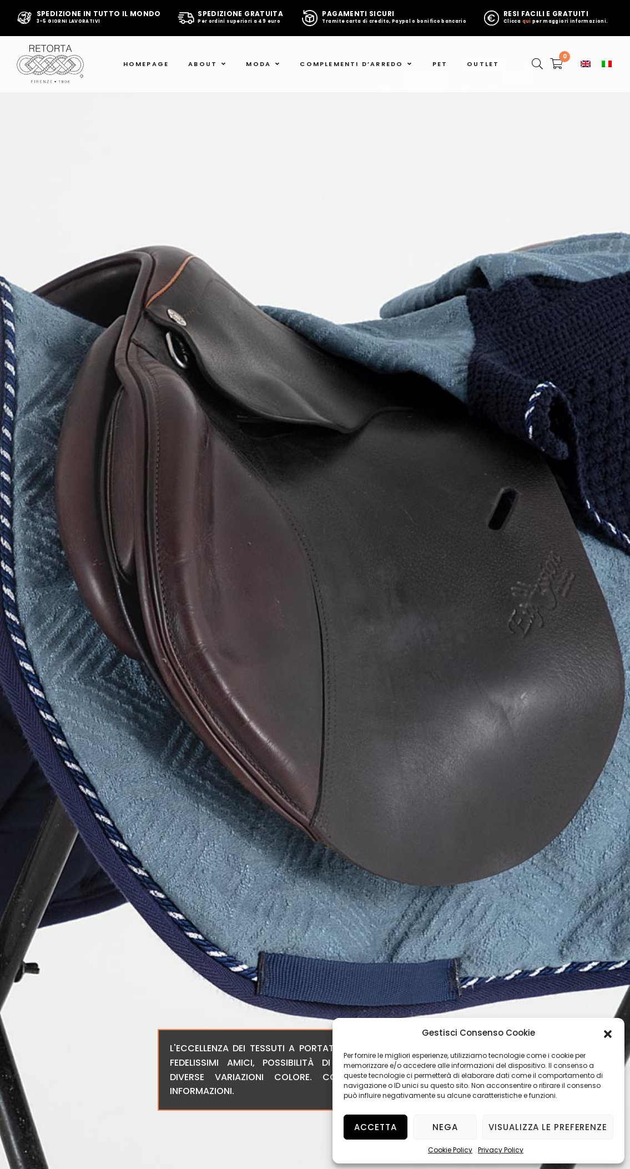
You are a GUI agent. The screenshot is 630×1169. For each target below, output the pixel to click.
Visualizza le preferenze (547, 1127)
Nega (445, 1127)
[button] (607, 1032)
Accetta (375, 1127)
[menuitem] (585, 64)
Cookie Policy (450, 1150)
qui (526, 21)
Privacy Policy (500, 1150)
